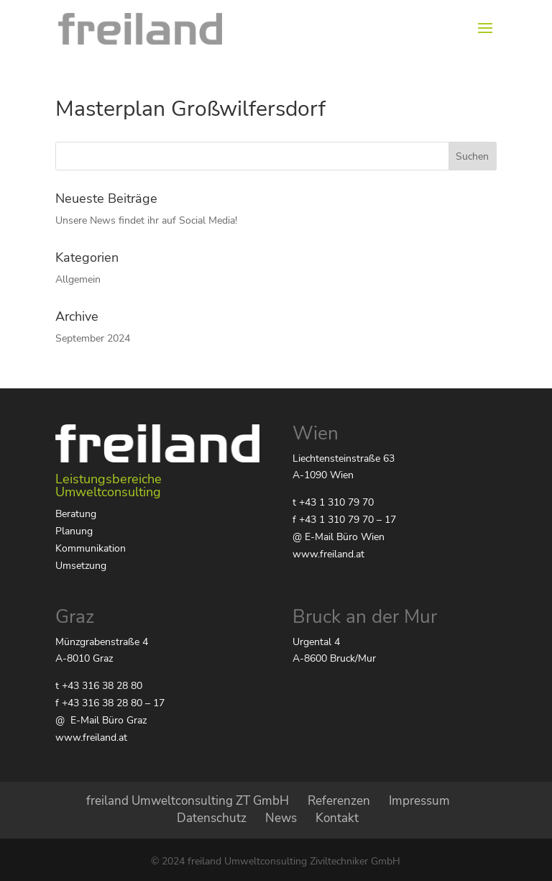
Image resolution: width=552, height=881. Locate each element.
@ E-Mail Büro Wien (339, 537)
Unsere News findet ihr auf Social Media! (146, 220)
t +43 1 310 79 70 (333, 502)
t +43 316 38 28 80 (98, 686)
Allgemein (78, 279)
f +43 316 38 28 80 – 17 (110, 703)
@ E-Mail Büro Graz (101, 720)
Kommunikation (90, 548)
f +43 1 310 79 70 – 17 (344, 519)
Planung (74, 531)
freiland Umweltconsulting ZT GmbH (187, 801)
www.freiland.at (328, 554)
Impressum (419, 801)
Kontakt (337, 818)
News (281, 818)
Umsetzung (80, 565)
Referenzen (339, 801)
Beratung (75, 514)
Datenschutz (212, 818)
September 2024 (92, 338)
